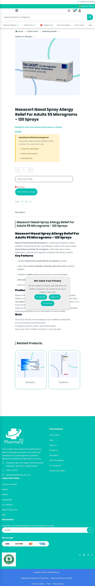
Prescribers (54, 455)
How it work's (79, 25)
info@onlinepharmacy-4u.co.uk (18, 475)
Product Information (57, 471)
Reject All (55, 297)
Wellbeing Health (49, 31)
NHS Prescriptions (63, 25)
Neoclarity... (30, 382)
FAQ (3, 515)
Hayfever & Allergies (23, 37)
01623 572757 (12, 470)
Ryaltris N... (64, 382)
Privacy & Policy (58, 584)
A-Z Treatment (55, 466)
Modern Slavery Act (9, 510)
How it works (54, 435)
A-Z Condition (7, 505)
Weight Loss (46, 25)
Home (19, 31)
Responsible (7, 500)
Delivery (5, 494)
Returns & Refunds (9, 484)
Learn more (51, 292)
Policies (5, 489)
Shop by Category (11, 25)
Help (90, 25)
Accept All (40, 297)
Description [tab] (20, 212)
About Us (53, 445)
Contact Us (53, 450)
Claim (49, 584)
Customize (47, 303)
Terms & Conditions (38, 584)
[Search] (90, 17)
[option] (47, 66)
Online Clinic (30, 25)
